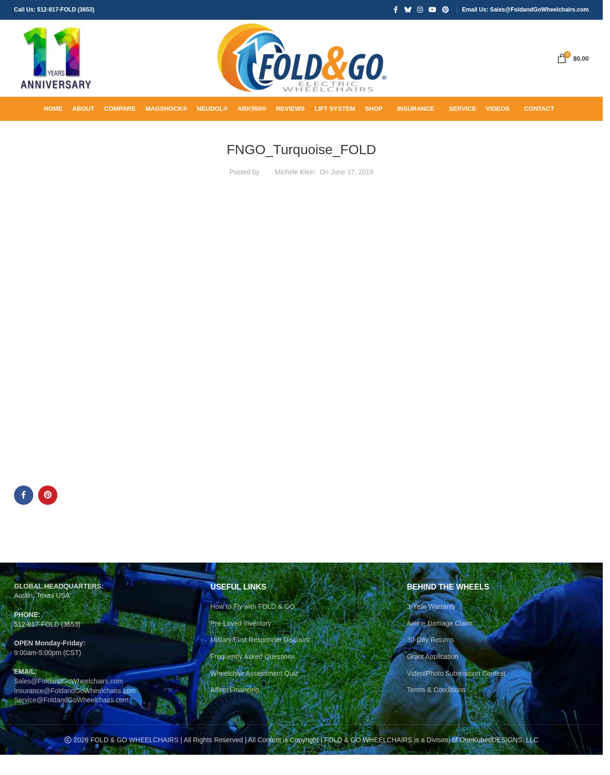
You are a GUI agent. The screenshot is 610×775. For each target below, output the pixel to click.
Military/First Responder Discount (260, 660)
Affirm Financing (234, 710)
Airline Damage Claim (439, 643)
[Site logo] (57, 68)
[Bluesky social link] (408, 10)
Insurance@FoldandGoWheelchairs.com (75, 710)
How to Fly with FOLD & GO (252, 627)
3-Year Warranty (431, 627)
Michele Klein (295, 192)
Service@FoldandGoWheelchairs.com (71, 720)
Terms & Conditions (436, 710)
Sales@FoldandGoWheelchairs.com (68, 701)
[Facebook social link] (396, 10)
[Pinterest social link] (445, 10)
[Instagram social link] (420, 10)
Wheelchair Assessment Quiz (254, 693)
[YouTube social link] (432, 10)
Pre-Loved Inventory (240, 643)
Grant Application (433, 677)
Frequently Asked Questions (252, 677)
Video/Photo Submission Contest (456, 693)
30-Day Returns (430, 660)
